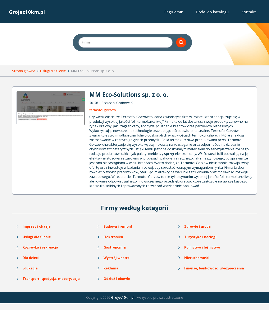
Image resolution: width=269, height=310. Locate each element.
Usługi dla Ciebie (53, 71)
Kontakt (248, 11)
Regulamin (173, 11)
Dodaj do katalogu (212, 11)
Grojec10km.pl (27, 11)
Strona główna (23, 71)
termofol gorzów (102, 110)
